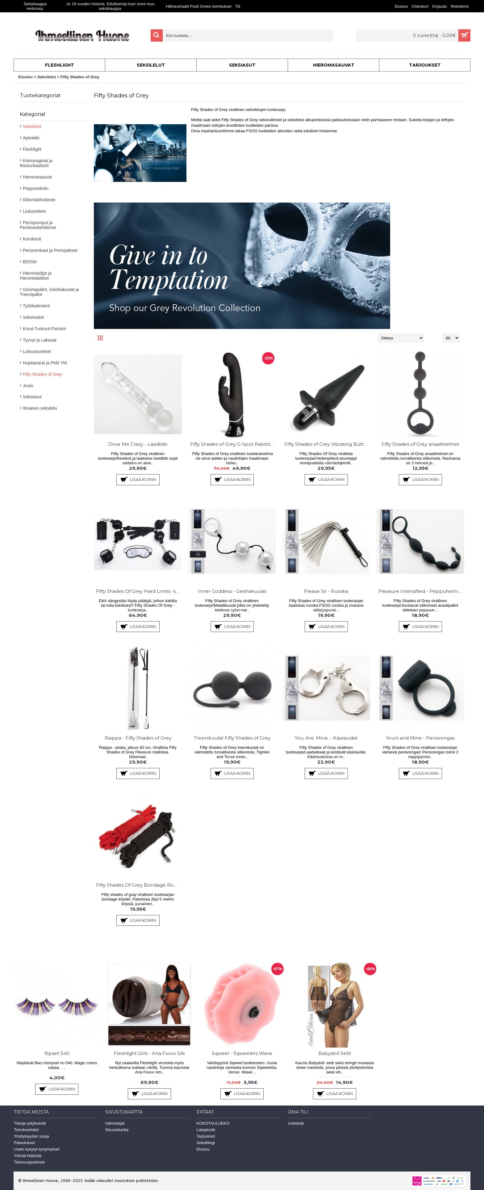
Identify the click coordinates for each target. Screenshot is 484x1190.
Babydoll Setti (334, 1053)
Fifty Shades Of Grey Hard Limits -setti (139, 591)
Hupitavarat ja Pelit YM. (45, 362)
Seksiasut (32, 396)
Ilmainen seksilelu (40, 408)
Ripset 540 (56, 1053)
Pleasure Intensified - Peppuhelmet (420, 591)
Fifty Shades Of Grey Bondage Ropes (139, 885)
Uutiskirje (296, 1123)
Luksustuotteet (37, 351)
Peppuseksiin (35, 188)
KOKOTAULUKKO (213, 1123)
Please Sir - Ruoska (326, 591)
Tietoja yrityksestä (30, 1123)
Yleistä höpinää (27, 1155)
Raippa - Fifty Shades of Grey (138, 738)
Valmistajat (115, 1123)
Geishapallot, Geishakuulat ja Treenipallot (49, 292)
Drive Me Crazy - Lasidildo (138, 444)
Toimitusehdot (26, 1129)
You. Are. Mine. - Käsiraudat (326, 738)
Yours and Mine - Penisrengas (420, 738)
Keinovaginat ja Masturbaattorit (36, 163)
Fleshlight (32, 149)
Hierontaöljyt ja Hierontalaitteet (36, 276)
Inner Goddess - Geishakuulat (232, 591)
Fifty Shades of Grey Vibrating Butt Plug (327, 444)
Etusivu (25, 77)
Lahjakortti (206, 1129)
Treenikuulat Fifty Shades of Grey (232, 738)
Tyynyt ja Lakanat (39, 340)
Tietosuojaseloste (29, 1162)
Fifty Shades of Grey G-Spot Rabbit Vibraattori (233, 444)
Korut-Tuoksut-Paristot (44, 328)
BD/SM (29, 261)
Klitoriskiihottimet (39, 199)
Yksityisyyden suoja (31, 1136)
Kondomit (32, 238)
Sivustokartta (116, 1129)
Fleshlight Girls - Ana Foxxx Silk (149, 1053)
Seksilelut (46, 77)
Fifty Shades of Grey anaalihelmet (420, 444)
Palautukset (24, 1142)
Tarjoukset (206, 1136)
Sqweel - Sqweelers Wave (242, 1053)
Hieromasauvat (37, 176)
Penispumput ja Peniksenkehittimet (38, 225)
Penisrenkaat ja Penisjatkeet (50, 250)
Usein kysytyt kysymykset (36, 1149)
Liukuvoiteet (34, 211)
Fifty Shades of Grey (79, 77)
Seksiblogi (206, 1142)
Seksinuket (33, 317)
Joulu (28, 385)
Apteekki (31, 137)
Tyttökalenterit (36, 305)
